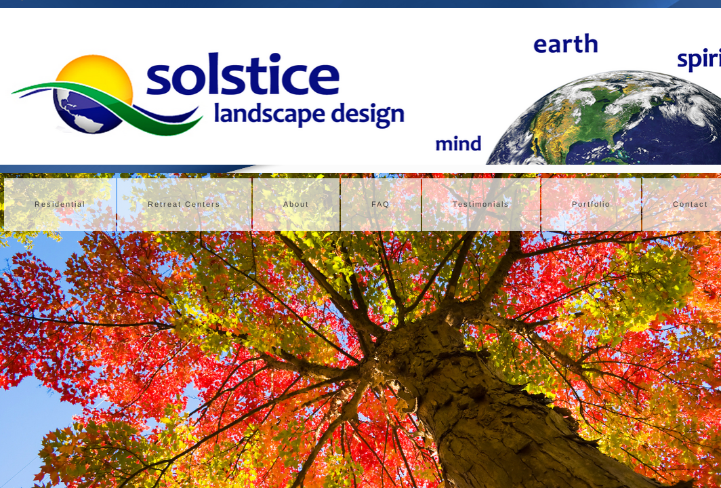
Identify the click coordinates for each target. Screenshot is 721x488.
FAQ (380, 204)
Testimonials (481, 204)
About (296, 204)
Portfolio (591, 204)
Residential (60, 204)
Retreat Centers (184, 204)
